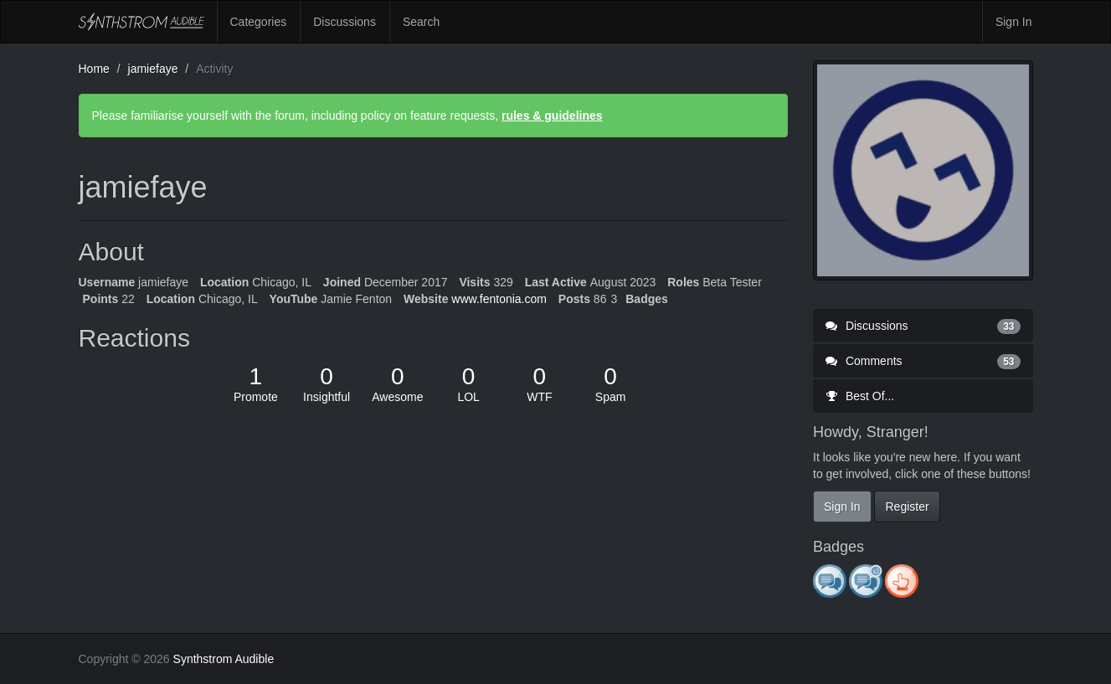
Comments (923, 360)
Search (421, 21)
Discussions (344, 21)
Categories (258, 21)
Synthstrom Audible (141, 22)
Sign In (1013, 21)
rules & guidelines (552, 115)
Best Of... (860, 396)
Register (906, 506)
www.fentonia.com (499, 299)
